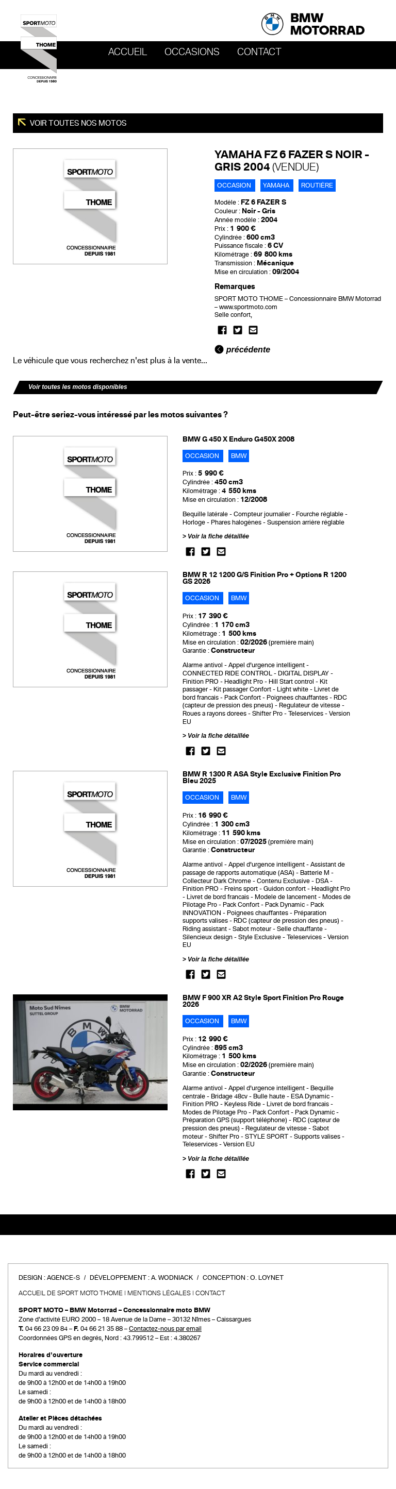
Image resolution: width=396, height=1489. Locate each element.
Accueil (127, 52)
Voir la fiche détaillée (218, 536)
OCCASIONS (192, 52)
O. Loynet (267, 1277)
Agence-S (63, 1277)
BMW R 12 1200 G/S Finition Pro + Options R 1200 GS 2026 (264, 578)
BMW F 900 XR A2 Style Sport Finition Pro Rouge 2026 (263, 1001)
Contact (259, 52)
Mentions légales (159, 1293)
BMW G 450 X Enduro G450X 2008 (238, 439)
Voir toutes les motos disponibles (77, 387)
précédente (242, 349)
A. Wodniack (172, 1277)
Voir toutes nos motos (77, 123)
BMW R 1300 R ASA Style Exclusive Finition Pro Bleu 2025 (262, 777)
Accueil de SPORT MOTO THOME (71, 1293)
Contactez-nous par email (165, 1328)
